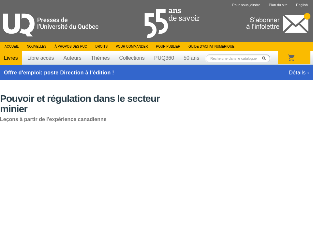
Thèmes (100, 58)
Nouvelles (36, 46)
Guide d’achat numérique (211, 46)
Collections (131, 58)
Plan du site (278, 5)
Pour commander (132, 46)
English (302, 5)
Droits (101, 46)
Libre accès (40, 58)
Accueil (12, 46)
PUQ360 (164, 58)
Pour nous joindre (246, 5)
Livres (11, 58)
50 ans (191, 58)
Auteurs (73, 58)
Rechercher (266, 58)
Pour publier (168, 46)
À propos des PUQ (70, 46)
